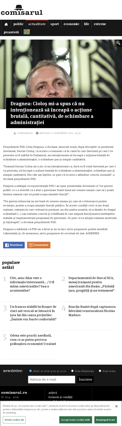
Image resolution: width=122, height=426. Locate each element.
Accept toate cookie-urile (75, 420)
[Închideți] (116, 407)
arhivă (52, 392)
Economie (71, 24)
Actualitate (37, 24)
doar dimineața (82, 371)
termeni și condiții (60, 397)
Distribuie (14, 245)
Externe (100, 24)
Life (86, 24)
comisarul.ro (25, 133)
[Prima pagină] (6, 24)
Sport (54, 24)
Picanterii (11, 32)
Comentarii (38, 245)
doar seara (107, 371)
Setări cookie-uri (14, 420)
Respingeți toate (105, 420)
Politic (18, 24)
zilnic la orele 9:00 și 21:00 (47, 371)
